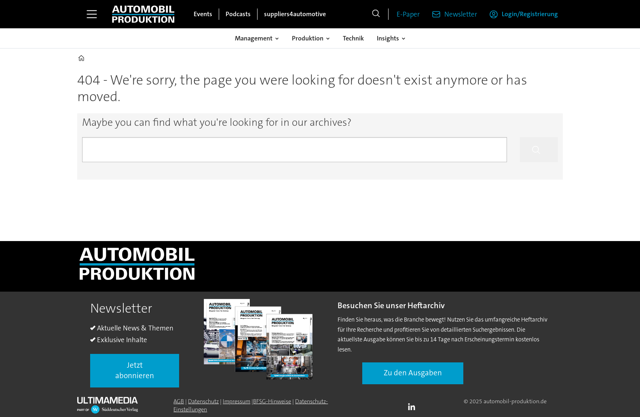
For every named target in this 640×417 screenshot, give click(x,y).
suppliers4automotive (295, 14)
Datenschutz (203, 401)
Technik (353, 38)
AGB (178, 401)
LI (414, 407)
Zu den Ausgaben (413, 373)
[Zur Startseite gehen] (143, 14)
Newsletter (460, 14)
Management (253, 38)
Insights (388, 38)
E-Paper (408, 14)
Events (203, 14)
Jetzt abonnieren (134, 370)
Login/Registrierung (530, 14)
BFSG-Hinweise (272, 401)
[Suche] (376, 14)
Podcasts (238, 14)
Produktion (307, 38)
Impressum (236, 401)
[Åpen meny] (91, 14)
